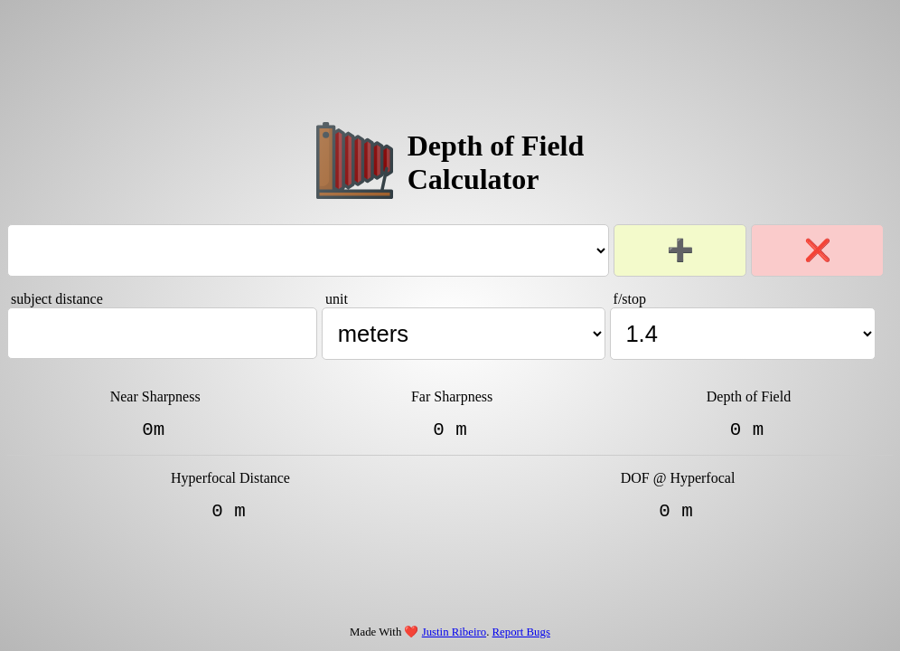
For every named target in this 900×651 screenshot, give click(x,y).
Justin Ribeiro (454, 632)
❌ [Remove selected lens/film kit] (817, 245)
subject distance (57, 294)
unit (336, 294)
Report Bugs (521, 632)
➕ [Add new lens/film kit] (680, 245)
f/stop (630, 294)
